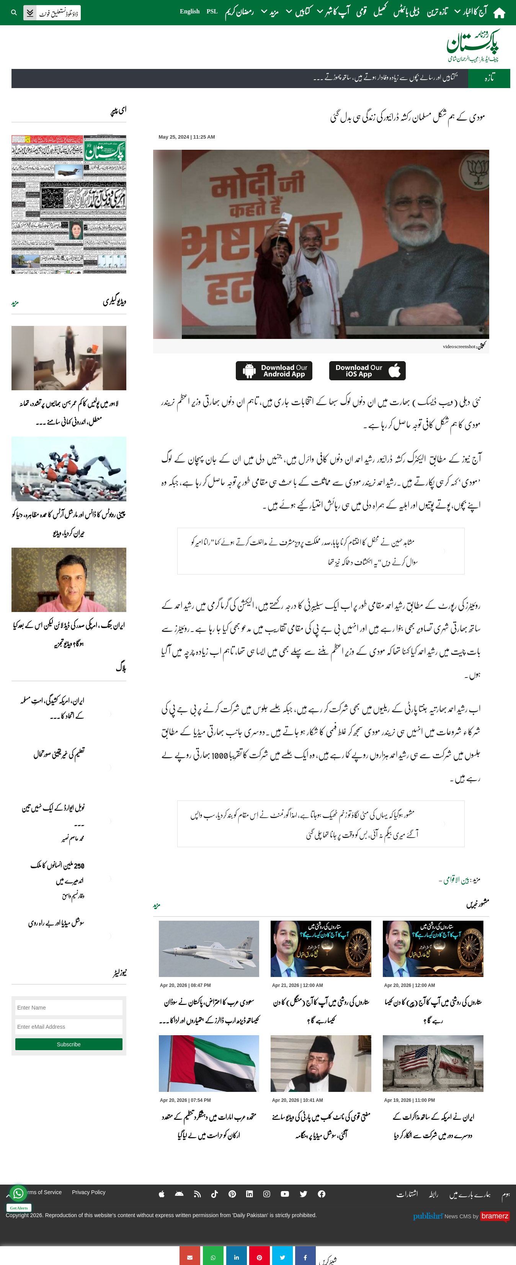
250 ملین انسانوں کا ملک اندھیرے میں (56, 873)
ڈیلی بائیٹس (406, 11)
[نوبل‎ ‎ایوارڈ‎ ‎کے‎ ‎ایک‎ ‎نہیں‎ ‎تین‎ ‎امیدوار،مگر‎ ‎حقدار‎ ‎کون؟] (107, 821)
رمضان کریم (239, 11)
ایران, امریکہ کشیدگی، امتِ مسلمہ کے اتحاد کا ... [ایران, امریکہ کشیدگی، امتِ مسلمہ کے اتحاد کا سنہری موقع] (52, 708)
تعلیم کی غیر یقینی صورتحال (58, 754)
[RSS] (192, 1194)
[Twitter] (298, 1194)
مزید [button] (270, 11)
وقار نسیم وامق (73, 896)
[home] (500, 12)
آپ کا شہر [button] (333, 11)
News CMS (458, 1216)
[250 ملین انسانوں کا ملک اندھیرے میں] (107, 879)
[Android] (174, 1194)
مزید (156, 905)
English (190, 11)
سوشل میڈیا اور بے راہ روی (55, 922)
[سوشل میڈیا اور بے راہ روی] (107, 936)
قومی (361, 11)
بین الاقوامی (456, 879)
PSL (212, 11)
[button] (14, 11)
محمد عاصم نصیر (73, 838)
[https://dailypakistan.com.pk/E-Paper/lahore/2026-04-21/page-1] (68, 204)
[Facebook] (316, 1194)
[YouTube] (280, 1194)
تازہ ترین (436, 11)
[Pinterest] (227, 1194)
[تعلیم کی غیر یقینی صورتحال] (107, 767)
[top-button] (9, 1196)
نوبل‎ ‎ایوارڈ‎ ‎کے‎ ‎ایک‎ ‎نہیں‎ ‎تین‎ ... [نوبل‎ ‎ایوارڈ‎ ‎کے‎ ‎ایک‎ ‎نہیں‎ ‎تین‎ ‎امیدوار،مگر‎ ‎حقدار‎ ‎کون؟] (52, 815)
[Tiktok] (209, 1194)
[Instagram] (261, 1194)
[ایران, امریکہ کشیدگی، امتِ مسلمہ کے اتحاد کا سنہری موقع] (107, 714)
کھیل (379, 11)
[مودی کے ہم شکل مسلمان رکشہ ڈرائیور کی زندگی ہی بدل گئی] (305, 1255)
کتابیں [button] (298, 11)
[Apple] (157, 1194)
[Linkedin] (244, 1194)
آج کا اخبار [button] (470, 11)
